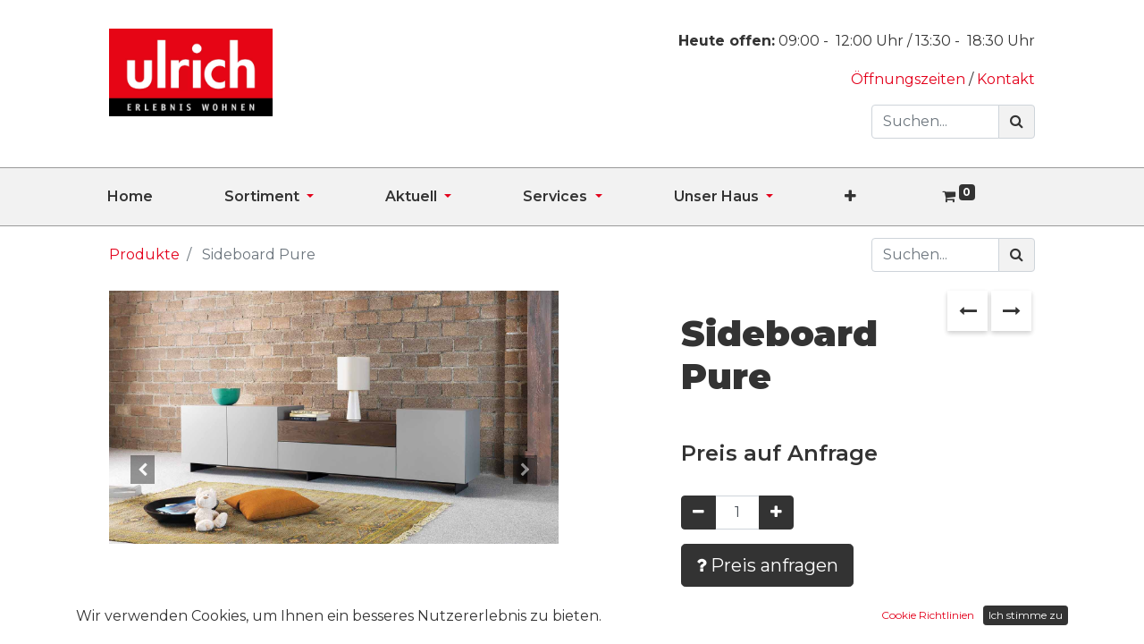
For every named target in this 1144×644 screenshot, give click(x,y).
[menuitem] (165, 196)
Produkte (144, 254)
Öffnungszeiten (910, 79)
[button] (886, 196)
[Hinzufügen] (776, 513)
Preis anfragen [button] (767, 565)
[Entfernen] (698, 513)
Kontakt (1006, 79)
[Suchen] (1016, 122)
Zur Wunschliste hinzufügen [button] (812, 617)
